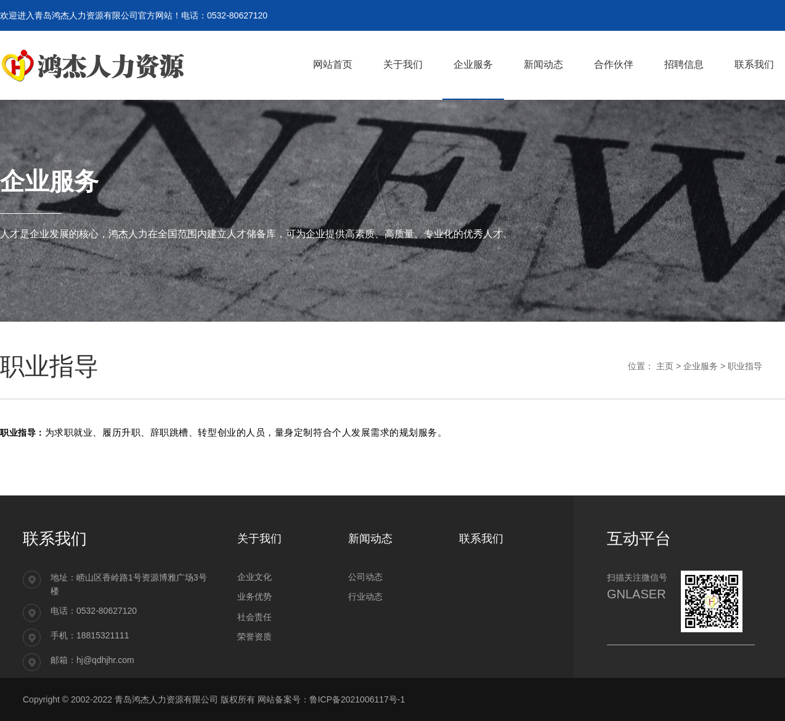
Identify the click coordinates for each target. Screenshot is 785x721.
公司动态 (365, 577)
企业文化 (254, 577)
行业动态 (365, 596)
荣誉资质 (254, 637)
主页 (664, 366)
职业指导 (745, 366)
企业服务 (700, 366)
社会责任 (254, 617)
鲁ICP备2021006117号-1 (357, 699)
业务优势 (254, 596)
